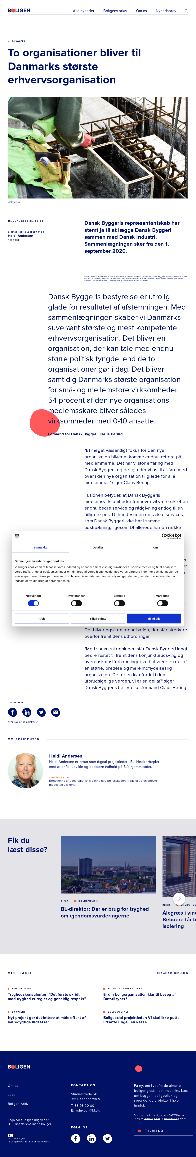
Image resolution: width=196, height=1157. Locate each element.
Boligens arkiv (115, 11)
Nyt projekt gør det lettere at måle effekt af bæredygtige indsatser (47, 1020)
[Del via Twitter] (41, 712)
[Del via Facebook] (12, 712)
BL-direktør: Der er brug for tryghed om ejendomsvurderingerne (105, 912)
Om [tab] (155, 547)
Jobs (11, 1095)
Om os (141, 11)
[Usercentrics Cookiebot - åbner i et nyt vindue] (164, 536)
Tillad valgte (98, 618)
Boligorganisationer (125, 988)
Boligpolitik (88, 901)
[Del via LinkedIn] (26, 712)
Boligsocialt (22, 988)
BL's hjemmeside (18, 1141)
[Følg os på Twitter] (107, 1138)
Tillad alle (153, 618)
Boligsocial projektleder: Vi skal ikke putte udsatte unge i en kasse (141, 1020)
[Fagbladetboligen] (24, 10)
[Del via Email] (55, 712)
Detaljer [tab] (98, 547)
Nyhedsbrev (166, 11)
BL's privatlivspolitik (39, 1141)
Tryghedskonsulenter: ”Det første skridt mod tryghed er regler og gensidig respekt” (47, 996)
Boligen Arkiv (18, 1104)
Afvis (42, 618)
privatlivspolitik (152, 1118)
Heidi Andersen (20, 236)
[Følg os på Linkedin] (91, 1138)
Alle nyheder (83, 11)
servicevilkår (170, 1118)
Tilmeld (151, 1131)
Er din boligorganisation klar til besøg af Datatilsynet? (139, 996)
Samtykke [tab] (40, 547)
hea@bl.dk (14, 239)
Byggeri (18, 41)
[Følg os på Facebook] (75, 1138)
